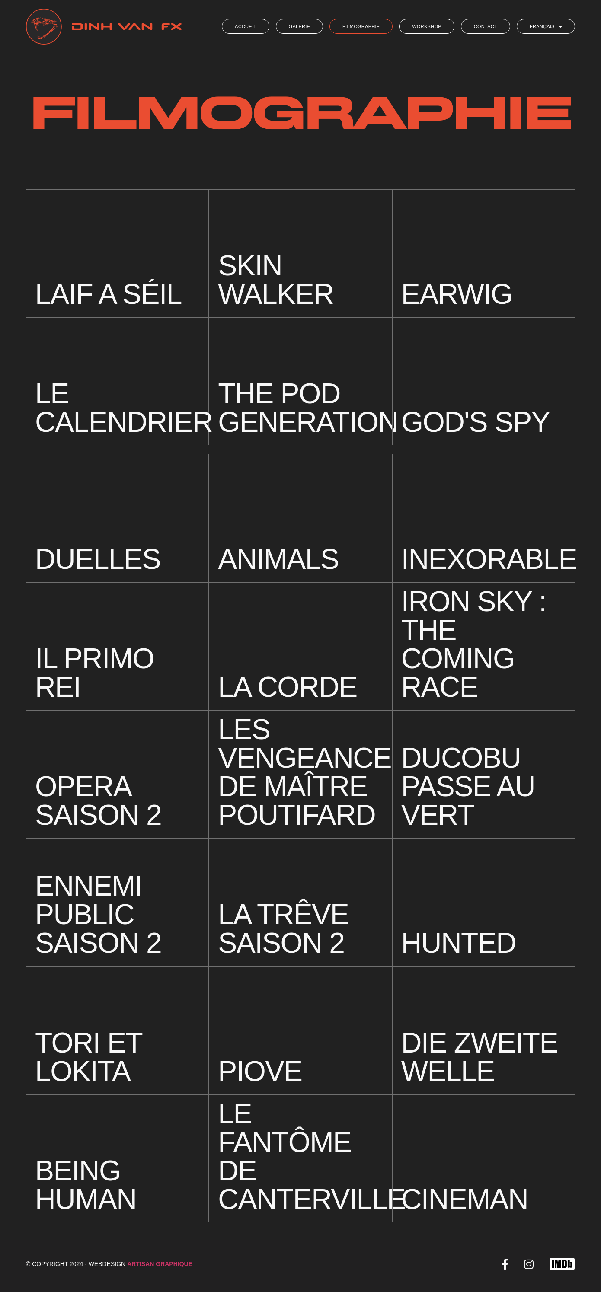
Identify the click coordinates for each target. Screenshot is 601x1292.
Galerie (299, 26)
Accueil (245, 26)
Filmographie (361, 26)
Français (546, 26)
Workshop (426, 26)
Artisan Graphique (159, 1263)
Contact (485, 26)
